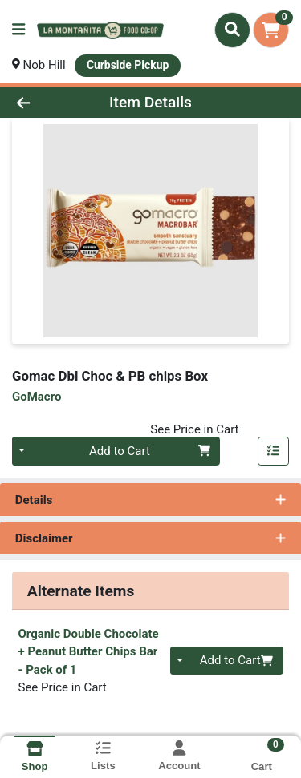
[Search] (232, 29)
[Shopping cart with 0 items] (271, 30)
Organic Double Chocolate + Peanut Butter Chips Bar (88, 652)
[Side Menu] (18, 30)
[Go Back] (46, 102)
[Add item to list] (274, 451)
